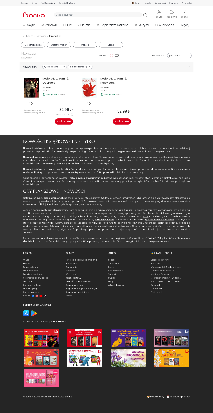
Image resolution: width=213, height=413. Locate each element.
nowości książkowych (88, 177)
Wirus (152, 238)
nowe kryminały (77, 172)
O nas (34, 3)
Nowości (148, 3)
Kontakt (24, 3)
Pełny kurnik (164, 238)
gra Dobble (125, 210)
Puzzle (86, 25)
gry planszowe (49, 238)
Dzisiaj (111, 44)
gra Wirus (176, 213)
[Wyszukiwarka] (98, 14)
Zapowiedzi (160, 3)
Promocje (173, 3)
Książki (31, 25)
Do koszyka (64, 121)
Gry (69, 25)
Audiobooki (166, 25)
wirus (145, 216)
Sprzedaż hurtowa (66, 3)
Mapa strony (157, 396)
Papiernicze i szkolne (114, 25)
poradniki (108, 172)
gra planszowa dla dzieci (159, 219)
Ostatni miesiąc (33, 44)
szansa (80, 160)
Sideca (45, 90)
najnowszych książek (90, 148)
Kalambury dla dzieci (61, 226)
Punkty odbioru (48, 3)
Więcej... (185, 25)
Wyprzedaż (187, 3)
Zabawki (51, 25)
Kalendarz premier (180, 396)
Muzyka (144, 25)
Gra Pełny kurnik (104, 219)
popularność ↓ (175, 55)
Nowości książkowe (34, 148)
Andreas (46, 87)
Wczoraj (85, 44)
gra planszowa (92, 229)
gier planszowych (53, 197)
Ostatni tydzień (59, 44)
